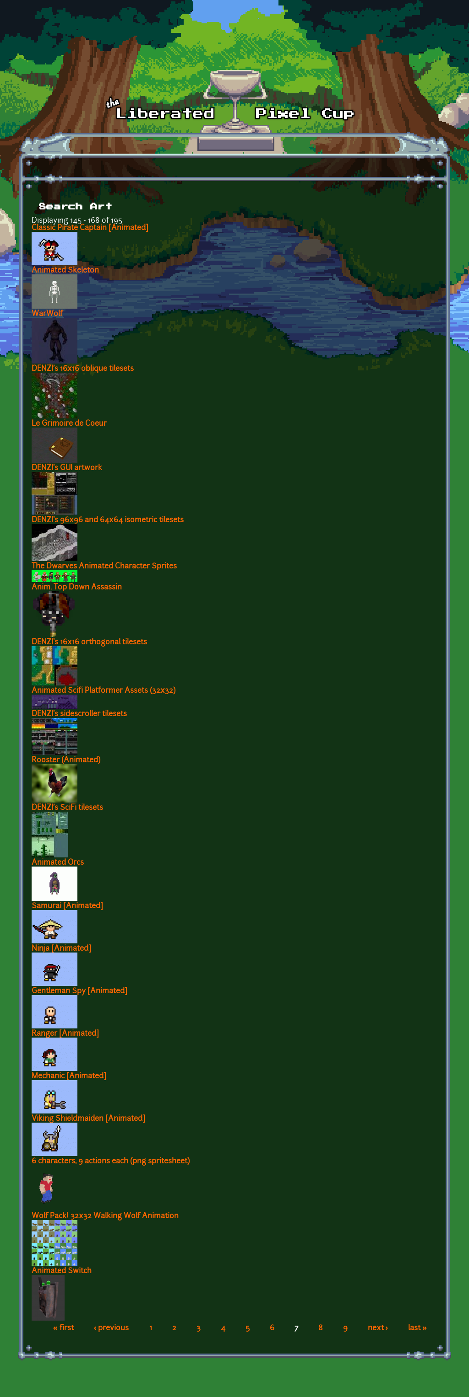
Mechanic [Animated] (69, 1076)
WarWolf (47, 314)
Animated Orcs (58, 863)
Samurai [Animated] (67, 906)
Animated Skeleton (65, 270)
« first (63, 1328)
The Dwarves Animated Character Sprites (104, 566)
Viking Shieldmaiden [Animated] (88, 1119)
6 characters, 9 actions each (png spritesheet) (111, 1161)
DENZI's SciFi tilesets (67, 808)
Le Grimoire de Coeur (69, 424)
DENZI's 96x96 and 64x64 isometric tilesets (108, 520)
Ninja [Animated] (61, 949)
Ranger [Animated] (65, 1034)
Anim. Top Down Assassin (77, 587)
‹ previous (111, 1328)
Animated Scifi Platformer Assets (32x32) (103, 691)
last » (417, 1328)
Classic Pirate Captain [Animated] (90, 228)
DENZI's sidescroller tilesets (79, 714)
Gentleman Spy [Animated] (79, 991)
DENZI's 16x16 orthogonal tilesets (89, 642)
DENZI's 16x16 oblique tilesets (83, 369)
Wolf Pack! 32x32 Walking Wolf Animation (105, 1216)
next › (378, 1328)
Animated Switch (62, 1271)
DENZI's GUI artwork (67, 468)
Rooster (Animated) (66, 760)
